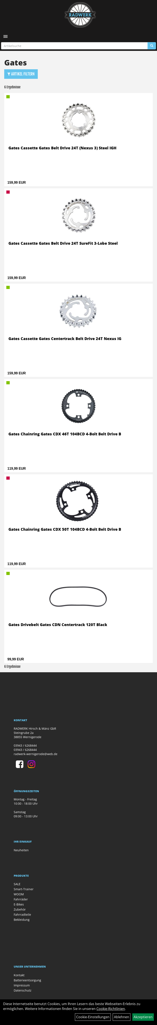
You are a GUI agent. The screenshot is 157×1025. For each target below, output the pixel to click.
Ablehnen (121, 1017)
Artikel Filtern (21, 74)
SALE (17, 884)
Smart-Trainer (24, 889)
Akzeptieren (143, 1017)
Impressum (22, 985)
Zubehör (20, 909)
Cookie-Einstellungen (93, 1017)
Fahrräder (21, 899)
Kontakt (19, 975)
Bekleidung (22, 920)
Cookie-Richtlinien (110, 1008)
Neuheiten (21, 850)
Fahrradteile (22, 914)
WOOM (19, 894)
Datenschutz (22, 990)
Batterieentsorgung (27, 980)
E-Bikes (19, 904)
